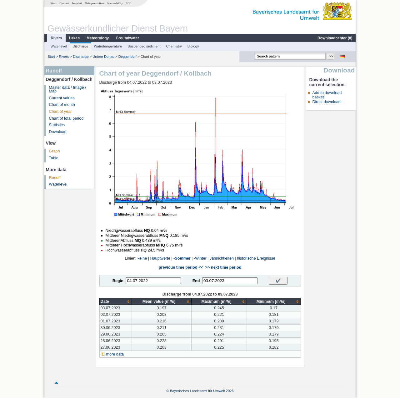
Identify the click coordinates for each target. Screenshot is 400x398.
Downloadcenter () (335, 38)
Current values (62, 98)
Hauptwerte (160, 258)
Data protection (94, 3)
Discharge (80, 46)
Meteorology (98, 38)
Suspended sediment (144, 46)
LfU (128, 3)
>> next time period (223, 267)
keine (142, 258)
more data (115, 354)
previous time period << (181, 267)
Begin (117, 281)
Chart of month (62, 104)
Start (53, 3)
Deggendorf (127, 56)
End (196, 281)
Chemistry (174, 46)
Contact (64, 3)
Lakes (74, 38)
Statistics (57, 125)
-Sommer (182, 258)
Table (53, 158)
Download (58, 132)
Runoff (55, 178)
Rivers (56, 38)
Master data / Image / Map (67, 89)
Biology (193, 46)
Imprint (77, 3)
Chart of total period (66, 118)
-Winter (200, 258)
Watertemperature (108, 46)
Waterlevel (59, 46)
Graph (54, 151)
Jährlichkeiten (222, 258)
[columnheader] (115, 301)
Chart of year (60, 111)
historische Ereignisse (256, 258)
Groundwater (127, 38)
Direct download (326, 102)
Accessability (115, 3)
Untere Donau (103, 56)
